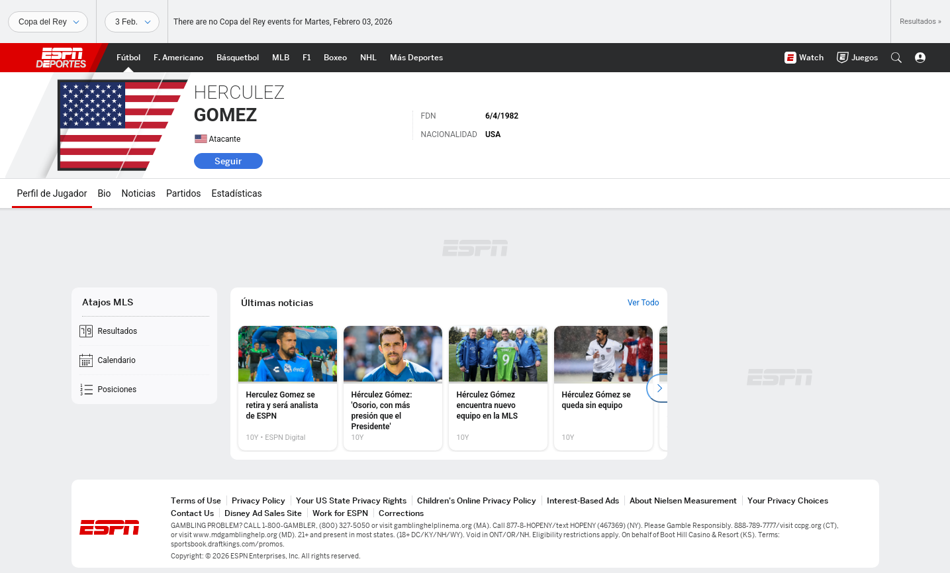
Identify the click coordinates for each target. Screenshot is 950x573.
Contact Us (192, 513)
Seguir (228, 161)
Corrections (401, 513)
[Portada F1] (306, 57)
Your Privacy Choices (787, 500)
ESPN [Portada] (61, 57)
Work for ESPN (340, 513)
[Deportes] (48, 22)
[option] (287, 388)
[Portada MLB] (280, 57)
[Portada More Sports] (416, 57)
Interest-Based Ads (583, 500)
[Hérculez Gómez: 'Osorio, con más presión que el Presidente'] (393, 388)
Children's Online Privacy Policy (476, 500)
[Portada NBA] (237, 57)
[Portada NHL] (368, 57)
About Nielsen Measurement (683, 500)
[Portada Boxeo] (335, 57)
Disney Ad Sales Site (263, 513)
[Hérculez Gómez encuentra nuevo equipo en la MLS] (498, 388)
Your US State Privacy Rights (351, 500)
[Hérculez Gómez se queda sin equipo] (603, 388)
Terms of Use (196, 500)
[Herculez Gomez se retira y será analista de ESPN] (287, 388)
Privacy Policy (258, 500)
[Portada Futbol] (128, 57)
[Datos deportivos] (132, 22)
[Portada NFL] (178, 57)
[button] (896, 57)
